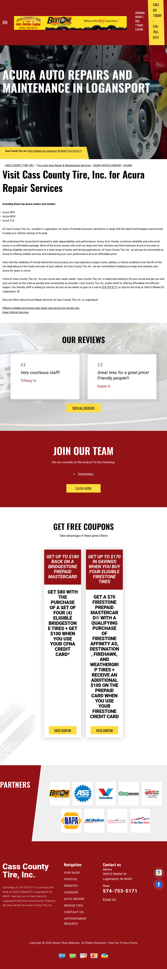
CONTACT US (74, 912)
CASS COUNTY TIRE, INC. (19, 165)
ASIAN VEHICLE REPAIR (107, 165)
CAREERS (71, 892)
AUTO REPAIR (74, 899)
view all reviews (83, 408)
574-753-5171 (156, 32)
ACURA (128, 165)
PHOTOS (70, 879)
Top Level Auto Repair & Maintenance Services (64, 165)
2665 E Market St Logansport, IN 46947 (47, 151)
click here (83, 488)
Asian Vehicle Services (15, 312)
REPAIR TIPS (73, 905)
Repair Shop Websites (66, 942)
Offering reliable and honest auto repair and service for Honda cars (40, 308)
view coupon (62, 730)
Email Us (109, 899)
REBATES (71, 886)
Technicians (85, 474)
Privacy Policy (128, 942)
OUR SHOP (72, 873)
